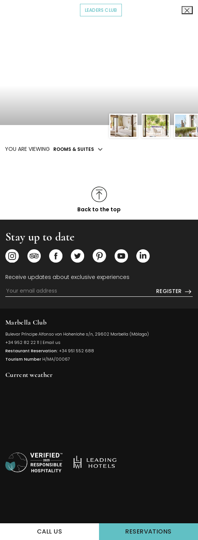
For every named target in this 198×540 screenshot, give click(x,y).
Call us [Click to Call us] (49, 531)
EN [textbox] (174, 33)
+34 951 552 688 (76, 351)
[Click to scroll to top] (99, 199)
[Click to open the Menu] (16, 34)
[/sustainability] (33, 462)
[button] (191, 63)
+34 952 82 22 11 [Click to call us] (22, 342)
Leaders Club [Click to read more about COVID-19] (103, 9)
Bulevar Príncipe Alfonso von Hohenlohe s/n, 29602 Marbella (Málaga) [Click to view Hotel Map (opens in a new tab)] (77, 334)
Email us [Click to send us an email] (52, 342)
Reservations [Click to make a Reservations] (161, 531)
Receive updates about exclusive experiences (67, 277)
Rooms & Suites (73, 149)
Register (174, 291)
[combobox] (179, 34)
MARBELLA (99, 410)
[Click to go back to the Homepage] (99, 40)
